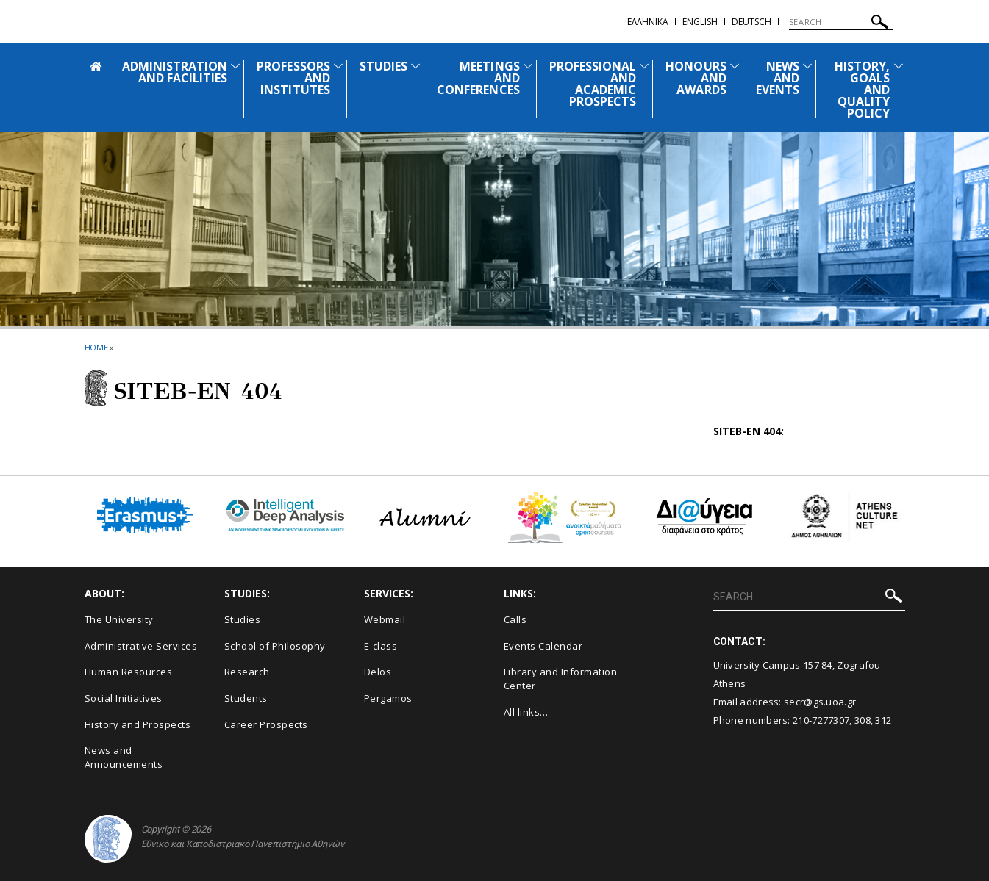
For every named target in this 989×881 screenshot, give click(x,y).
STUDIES (383, 66)
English (700, 21)
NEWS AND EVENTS (777, 78)
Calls (515, 619)
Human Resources (129, 671)
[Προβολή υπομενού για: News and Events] (807, 66)
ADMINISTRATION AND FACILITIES (175, 72)
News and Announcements (124, 757)
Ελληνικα (647, 21)
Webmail (385, 619)
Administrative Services (141, 645)
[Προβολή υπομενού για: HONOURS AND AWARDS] (734, 66)
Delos (378, 671)
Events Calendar (543, 645)
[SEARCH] (841, 22)
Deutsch (751, 21)
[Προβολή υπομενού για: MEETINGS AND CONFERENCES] (528, 66)
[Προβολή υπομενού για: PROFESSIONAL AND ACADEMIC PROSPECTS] (644, 66)
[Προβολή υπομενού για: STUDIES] (415, 66)
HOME (97, 347)
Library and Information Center (561, 678)
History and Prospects (138, 724)
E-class (381, 645)
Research (247, 671)
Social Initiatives (124, 698)
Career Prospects (266, 724)
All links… (526, 712)
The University (119, 619)
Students (246, 698)
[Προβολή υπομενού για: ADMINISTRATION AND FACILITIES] (235, 66)
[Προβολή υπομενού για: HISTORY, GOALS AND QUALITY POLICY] (898, 66)
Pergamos (388, 698)
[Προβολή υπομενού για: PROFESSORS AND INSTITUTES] (338, 66)
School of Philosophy (275, 645)
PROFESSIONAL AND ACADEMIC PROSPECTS (593, 83)
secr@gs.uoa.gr (820, 701)
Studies (242, 619)
